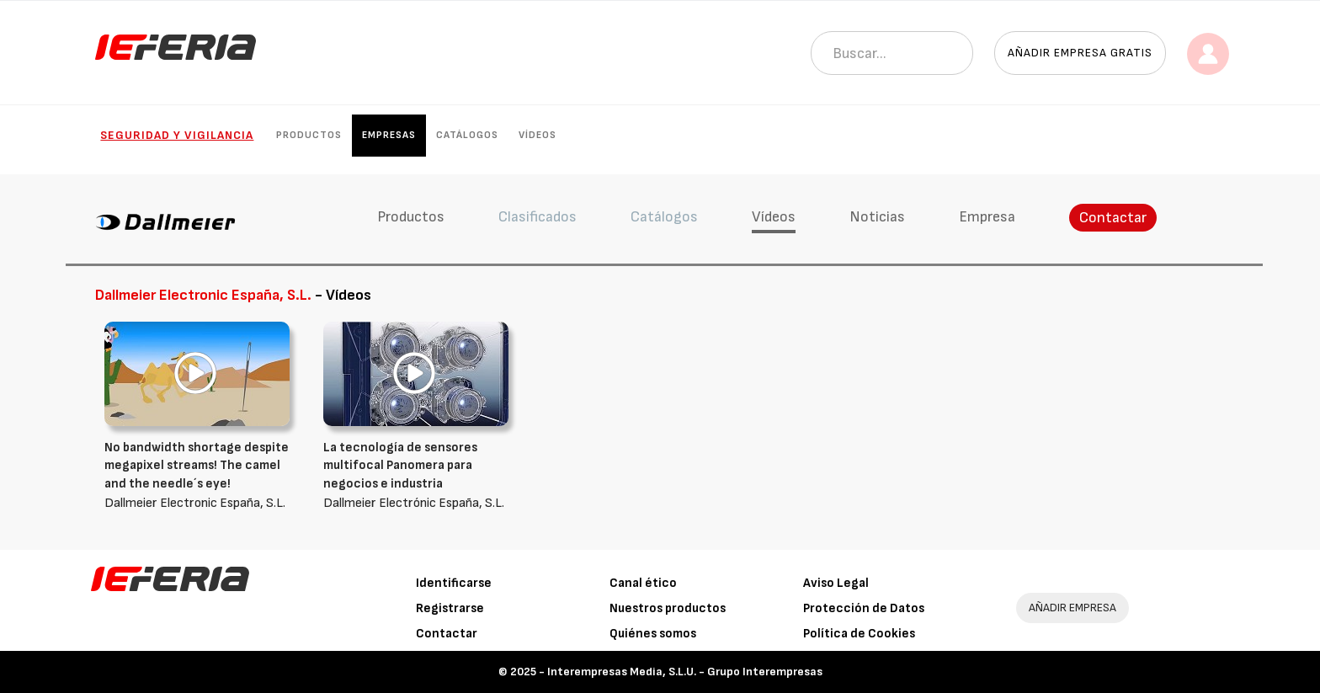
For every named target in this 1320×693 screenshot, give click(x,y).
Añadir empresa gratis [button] (1080, 52)
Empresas (389, 135)
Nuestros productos (667, 608)
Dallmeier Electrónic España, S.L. (420, 475)
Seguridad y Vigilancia (176, 135)
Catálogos (467, 135)
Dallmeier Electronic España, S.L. (201, 475)
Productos (309, 135)
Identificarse (454, 583)
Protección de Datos (863, 608)
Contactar (1113, 218)
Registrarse (450, 608)
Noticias (877, 217)
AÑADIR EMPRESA (1072, 607)
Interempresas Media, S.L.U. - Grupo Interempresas (684, 671)
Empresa (987, 217)
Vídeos (537, 135)
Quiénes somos (652, 634)
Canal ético (643, 583)
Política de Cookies (859, 634)
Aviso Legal (836, 583)
